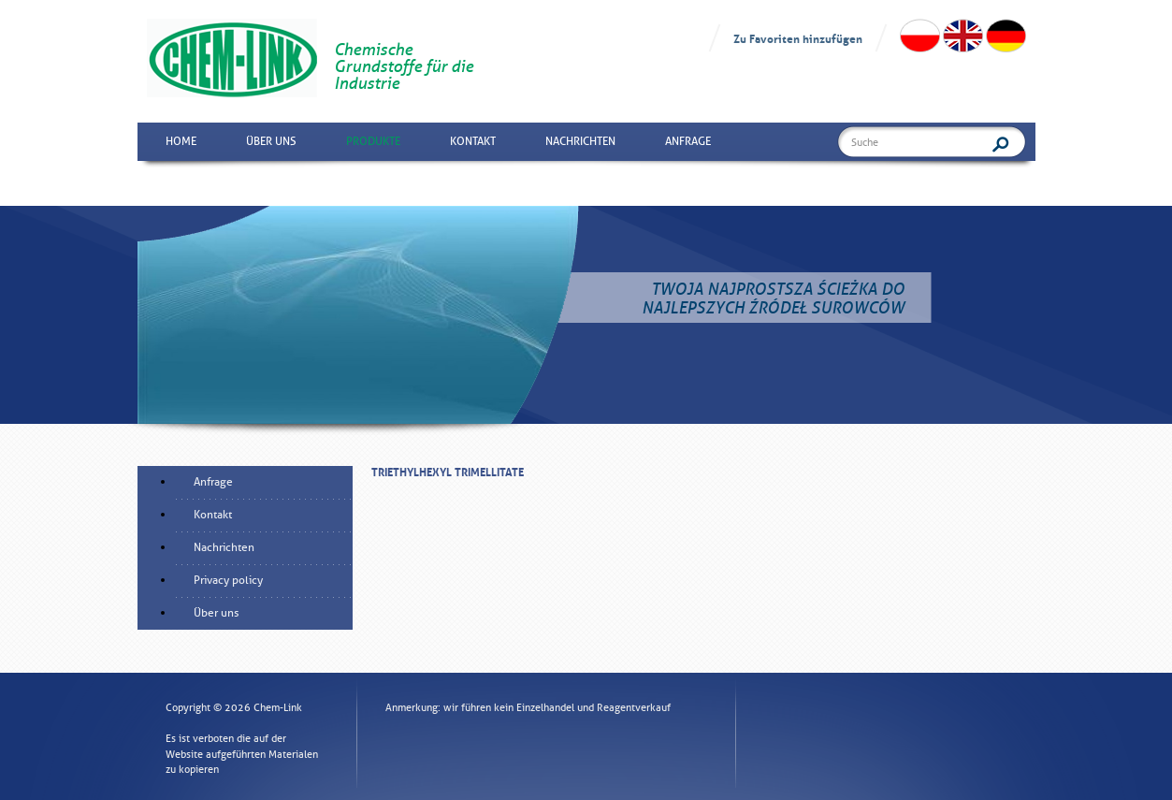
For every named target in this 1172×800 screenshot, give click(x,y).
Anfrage (688, 141)
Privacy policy (228, 580)
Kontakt (473, 141)
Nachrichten (580, 141)
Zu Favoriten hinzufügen (797, 38)
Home (181, 141)
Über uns (271, 141)
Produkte (373, 141)
